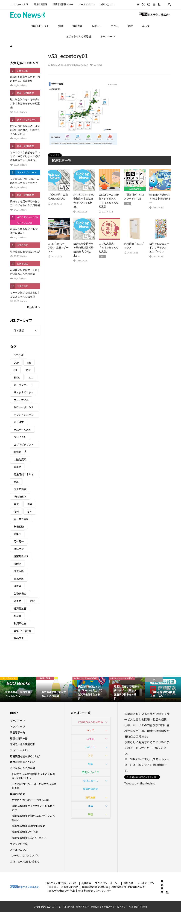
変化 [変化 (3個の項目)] (16, 504)
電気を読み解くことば (22, 762)
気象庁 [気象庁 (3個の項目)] (17, 534)
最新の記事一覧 (18, 738)
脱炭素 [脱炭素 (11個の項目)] (17, 616)
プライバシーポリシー (107, 883)
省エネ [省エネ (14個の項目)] (17, 601)
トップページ (17, 726)
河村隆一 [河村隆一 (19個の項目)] (19, 541)
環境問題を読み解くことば (25, 756)
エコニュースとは (19, 4)
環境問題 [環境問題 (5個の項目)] (19, 578)
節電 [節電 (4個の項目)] (32, 601)
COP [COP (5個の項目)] (16, 362)
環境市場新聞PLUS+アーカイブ (29, 837)
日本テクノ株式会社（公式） (62, 883)
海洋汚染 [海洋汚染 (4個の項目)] (19, 549)
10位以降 (32, 307)
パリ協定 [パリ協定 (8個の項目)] (19, 422)
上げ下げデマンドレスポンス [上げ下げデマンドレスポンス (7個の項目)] (24, 445)
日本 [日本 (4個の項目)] (29, 511)
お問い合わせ (107, 4)
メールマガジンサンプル (25, 855)
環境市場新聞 (40, 4)
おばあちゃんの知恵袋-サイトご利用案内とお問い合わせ (33, 776)
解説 (130, 26)
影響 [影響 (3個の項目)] (29, 504)
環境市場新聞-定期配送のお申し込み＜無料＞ (33, 817)
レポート (97, 26)
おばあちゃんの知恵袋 (78, 36)
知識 (60, 26)
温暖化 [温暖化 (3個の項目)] (17, 563)
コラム (114, 26)
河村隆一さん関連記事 (22, 744)
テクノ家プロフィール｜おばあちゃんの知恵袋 (34, 786)
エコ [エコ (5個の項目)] (30, 377)
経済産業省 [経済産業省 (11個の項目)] (20, 608)
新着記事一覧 (17, 732)
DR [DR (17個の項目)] (29, 362)
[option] (18, 689)
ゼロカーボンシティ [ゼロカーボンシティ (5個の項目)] (24, 407)
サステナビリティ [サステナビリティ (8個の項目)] (23, 392)
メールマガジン (87, 4)
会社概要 (86, 883)
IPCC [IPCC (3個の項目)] (28, 370)
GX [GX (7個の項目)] (15, 370)
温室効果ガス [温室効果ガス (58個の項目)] (21, 556)
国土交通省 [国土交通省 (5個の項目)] (20, 489)
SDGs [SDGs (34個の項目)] (17, 377)
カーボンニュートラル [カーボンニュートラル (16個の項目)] (24, 385)
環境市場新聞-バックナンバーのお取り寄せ (33, 807)
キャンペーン (107, 36)
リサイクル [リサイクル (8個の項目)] (20, 437)
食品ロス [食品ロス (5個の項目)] (19, 638)
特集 (90, 764)
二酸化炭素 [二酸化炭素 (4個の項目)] (20, 459)
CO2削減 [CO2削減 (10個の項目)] (19, 355)
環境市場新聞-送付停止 (25, 831)
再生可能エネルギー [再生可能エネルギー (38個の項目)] (24, 474)
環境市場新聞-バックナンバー (95, 890)
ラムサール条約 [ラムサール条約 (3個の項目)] (22, 429)
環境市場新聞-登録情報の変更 (28, 825)
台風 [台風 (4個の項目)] (16, 481)
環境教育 (77, 26)
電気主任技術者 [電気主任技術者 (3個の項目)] (22, 630)
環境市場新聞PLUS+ (63, 4)
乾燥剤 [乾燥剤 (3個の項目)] (17, 452)
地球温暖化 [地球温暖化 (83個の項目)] (20, 496)
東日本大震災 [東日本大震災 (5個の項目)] (21, 519)
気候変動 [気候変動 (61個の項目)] (19, 526)
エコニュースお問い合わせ (25, 861)
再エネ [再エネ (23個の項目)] (17, 467)
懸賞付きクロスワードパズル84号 (30, 800)
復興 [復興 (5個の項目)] (16, 511)
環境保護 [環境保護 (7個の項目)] (19, 571)
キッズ (146, 26)
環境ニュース (90, 780)
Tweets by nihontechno (139, 783)
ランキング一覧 (18, 843)
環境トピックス (40, 26)
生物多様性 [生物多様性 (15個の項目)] (20, 593)
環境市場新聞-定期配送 (95, 887)
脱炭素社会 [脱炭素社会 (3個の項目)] (20, 623)
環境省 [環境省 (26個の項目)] (17, 586)
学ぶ (90, 755)
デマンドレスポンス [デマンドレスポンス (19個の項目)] (24, 415)
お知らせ (128, 883)
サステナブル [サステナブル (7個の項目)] (21, 400)
